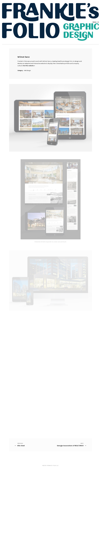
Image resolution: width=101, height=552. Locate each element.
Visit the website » (29, 66)
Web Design (27, 70)
